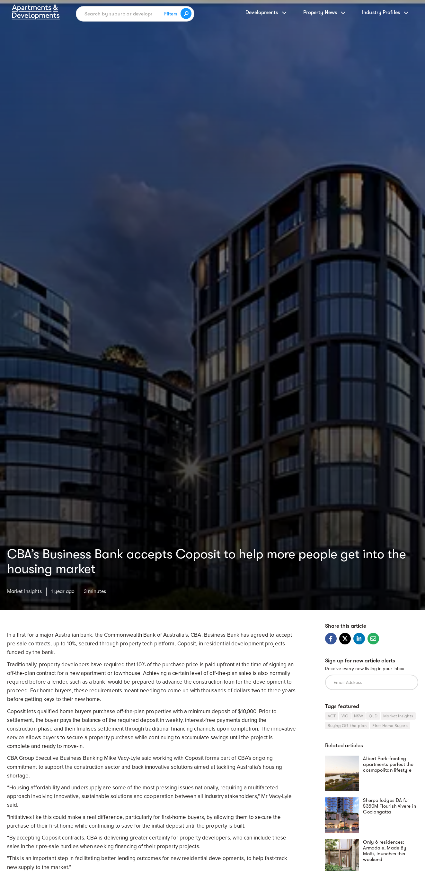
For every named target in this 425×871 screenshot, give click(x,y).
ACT (332, 716)
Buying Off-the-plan (347, 725)
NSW (358, 716)
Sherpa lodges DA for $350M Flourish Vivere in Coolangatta (389, 806)
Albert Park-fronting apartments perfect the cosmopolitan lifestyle (388, 764)
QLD (373, 716)
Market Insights (24, 591)
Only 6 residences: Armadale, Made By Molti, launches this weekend (384, 850)
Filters (170, 14)
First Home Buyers (389, 725)
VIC (344, 716)
